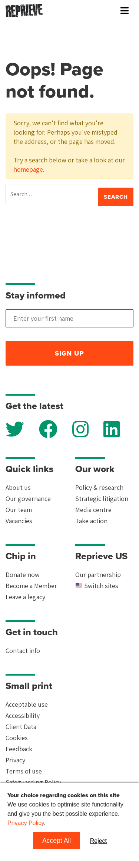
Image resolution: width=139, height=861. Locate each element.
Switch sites (97, 585)
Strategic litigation (101, 498)
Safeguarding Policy (33, 782)
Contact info (23, 650)
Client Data (21, 726)
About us (18, 487)
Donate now (23, 574)
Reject (98, 841)
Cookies (17, 737)
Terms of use (24, 771)
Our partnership (98, 574)
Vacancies (19, 521)
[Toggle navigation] (124, 10)
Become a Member (31, 585)
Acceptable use (27, 704)
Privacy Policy (25, 823)
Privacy (15, 760)
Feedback (19, 749)
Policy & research (99, 487)
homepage (28, 169)
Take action (91, 521)
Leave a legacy (25, 597)
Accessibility (23, 715)
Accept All (56, 840)
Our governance (28, 498)
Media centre (93, 509)
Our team (19, 509)
